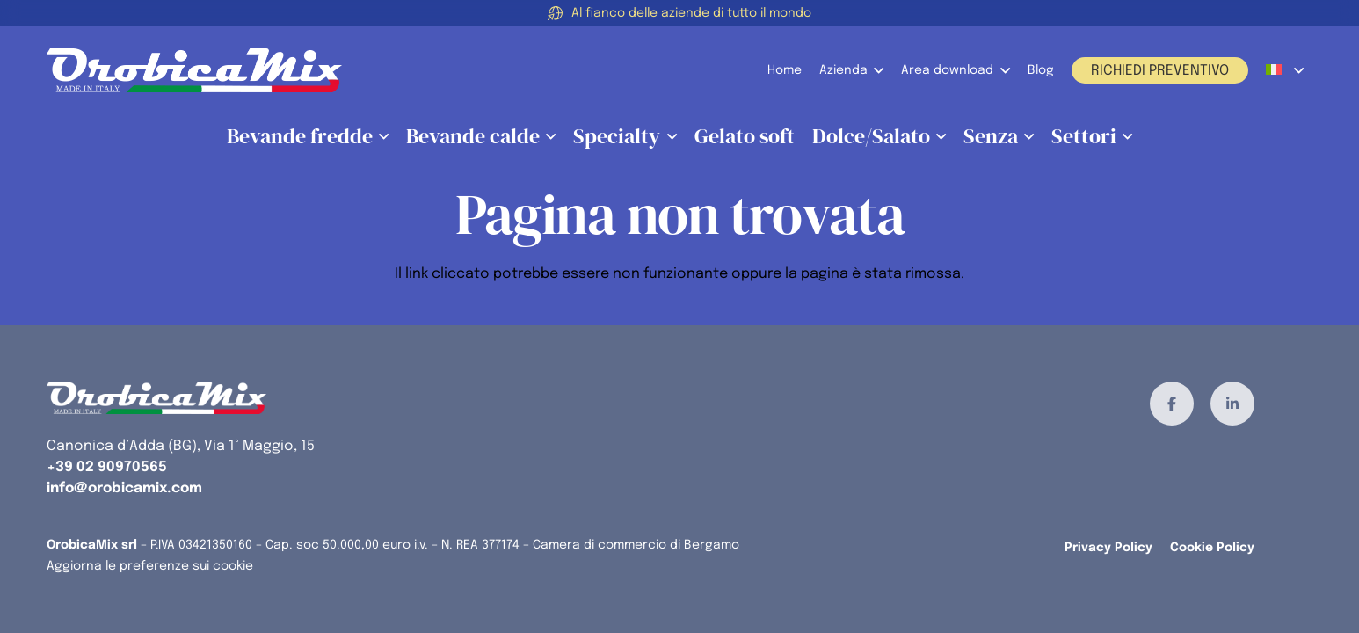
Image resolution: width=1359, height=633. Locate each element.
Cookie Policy (1212, 548)
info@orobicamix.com (124, 488)
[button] (875, 70)
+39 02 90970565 (107, 467)
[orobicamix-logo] (194, 70)
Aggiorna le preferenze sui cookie (150, 566)
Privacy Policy (1108, 548)
